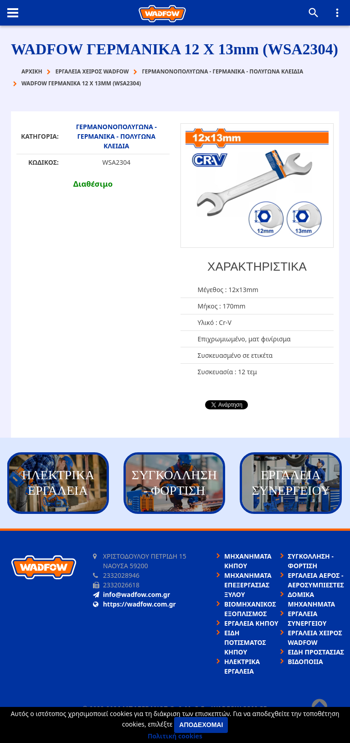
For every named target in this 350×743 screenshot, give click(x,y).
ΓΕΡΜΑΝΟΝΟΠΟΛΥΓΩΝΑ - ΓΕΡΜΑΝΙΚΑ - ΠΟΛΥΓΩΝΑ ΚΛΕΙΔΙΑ (116, 136)
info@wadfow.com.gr (131, 594)
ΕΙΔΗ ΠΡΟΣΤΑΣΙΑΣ (316, 652)
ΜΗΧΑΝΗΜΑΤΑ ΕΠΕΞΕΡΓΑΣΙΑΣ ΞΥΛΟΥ (248, 585)
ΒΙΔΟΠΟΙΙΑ (305, 661)
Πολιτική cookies (175, 736)
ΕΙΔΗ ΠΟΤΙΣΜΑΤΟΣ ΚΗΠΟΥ (245, 642)
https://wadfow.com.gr (134, 604)
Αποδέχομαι (201, 724)
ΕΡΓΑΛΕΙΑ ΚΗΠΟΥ (251, 623)
